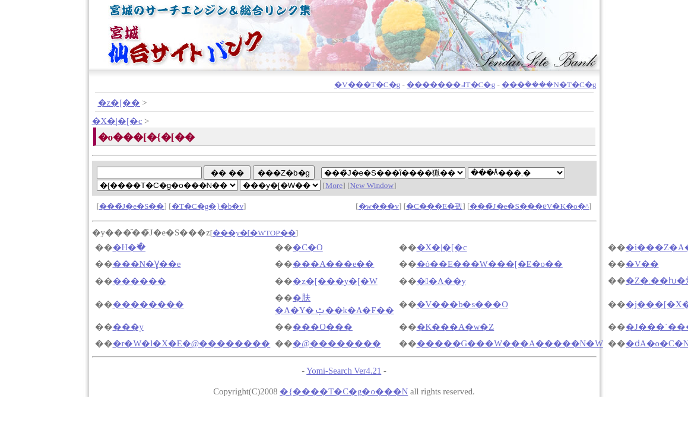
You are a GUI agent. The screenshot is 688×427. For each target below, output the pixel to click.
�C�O (307, 247)
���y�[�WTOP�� (254, 232)
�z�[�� (119, 102)
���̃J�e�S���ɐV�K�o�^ (529, 206)
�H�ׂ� (129, 247)
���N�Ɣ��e (147, 264)
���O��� (323, 327)
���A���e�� (333, 264)
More (334, 185)
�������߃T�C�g (451, 84)
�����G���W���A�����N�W (510, 343)
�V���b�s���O (462, 304)
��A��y (441, 281)
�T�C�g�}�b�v (207, 206)
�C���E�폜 (434, 206)
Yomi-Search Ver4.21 (343, 370)
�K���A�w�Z (455, 327)
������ (139, 281)
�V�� (642, 264)
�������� (148, 304)
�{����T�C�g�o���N (344, 391)
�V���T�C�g (367, 84)
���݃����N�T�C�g (549, 84)
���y (128, 327)
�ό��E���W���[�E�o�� (490, 264)
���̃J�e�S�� (131, 206)
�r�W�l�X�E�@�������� (192, 343)
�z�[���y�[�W (335, 281)
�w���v (379, 206)
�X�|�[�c (117, 121)
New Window (372, 185)
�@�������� (337, 343)
